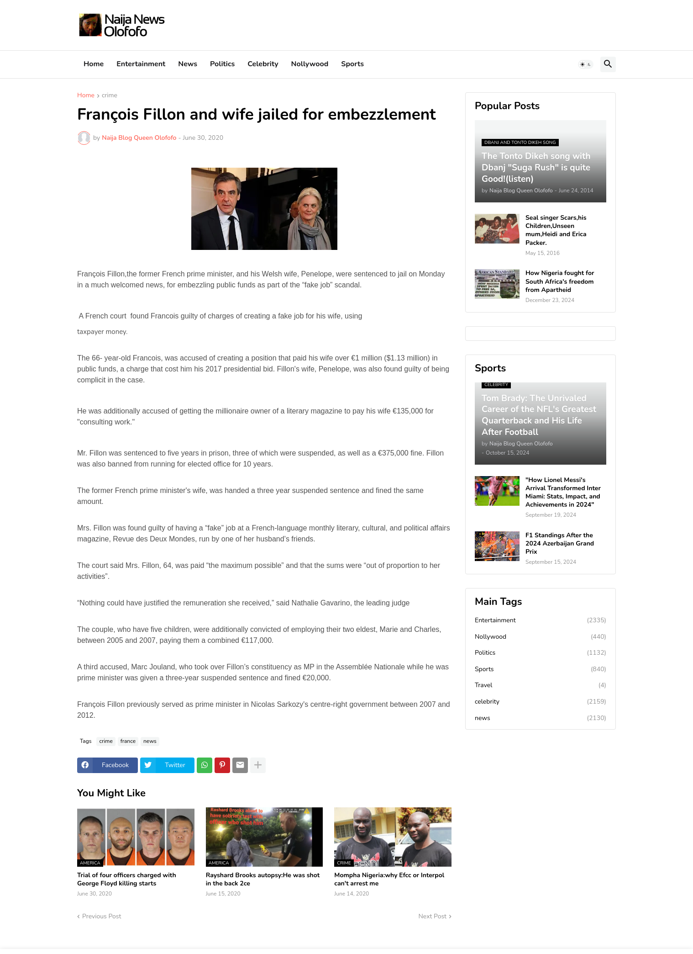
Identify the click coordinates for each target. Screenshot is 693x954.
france (128, 741)
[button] (585, 64)
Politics (222, 64)
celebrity (540, 701)
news (150, 741)
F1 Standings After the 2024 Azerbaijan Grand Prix (559, 543)
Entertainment (140, 64)
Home (94, 64)
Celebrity (262, 64)
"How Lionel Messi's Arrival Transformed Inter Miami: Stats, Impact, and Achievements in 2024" (563, 492)
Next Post (432, 916)
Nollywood (310, 64)
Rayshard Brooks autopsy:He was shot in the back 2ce (263, 879)
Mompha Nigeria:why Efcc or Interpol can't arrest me (389, 879)
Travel (540, 685)
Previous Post (101, 916)
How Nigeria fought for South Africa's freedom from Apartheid (559, 281)
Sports (352, 64)
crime (109, 96)
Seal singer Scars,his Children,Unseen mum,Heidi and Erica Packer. (556, 230)
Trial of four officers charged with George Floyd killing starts (126, 879)
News (187, 64)
